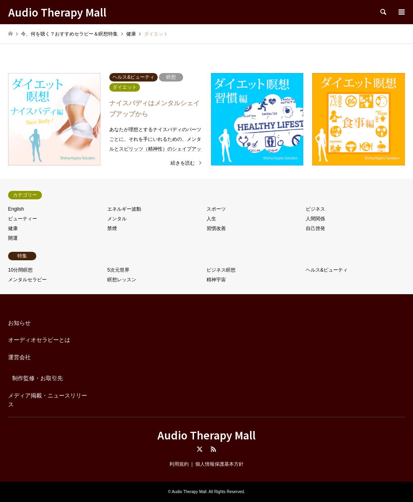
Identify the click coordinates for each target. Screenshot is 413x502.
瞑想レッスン (121, 279)
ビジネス (315, 209)
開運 (13, 238)
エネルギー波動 (124, 209)
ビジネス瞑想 (221, 270)
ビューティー (22, 219)
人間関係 (315, 219)
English (16, 209)
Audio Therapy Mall (206, 434)
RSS (213, 449)
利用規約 (179, 464)
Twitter (199, 449)
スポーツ (216, 209)
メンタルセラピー (27, 279)
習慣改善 (216, 228)
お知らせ (19, 323)
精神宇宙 (216, 279)
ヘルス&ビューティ (327, 270)
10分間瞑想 (20, 270)
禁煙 (112, 228)
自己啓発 (315, 228)
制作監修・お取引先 (37, 378)
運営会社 (19, 357)
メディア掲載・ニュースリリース (47, 400)
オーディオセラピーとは (39, 340)
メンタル (117, 219)
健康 (13, 228)
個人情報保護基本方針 (219, 464)
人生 (211, 219)
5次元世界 (118, 270)
